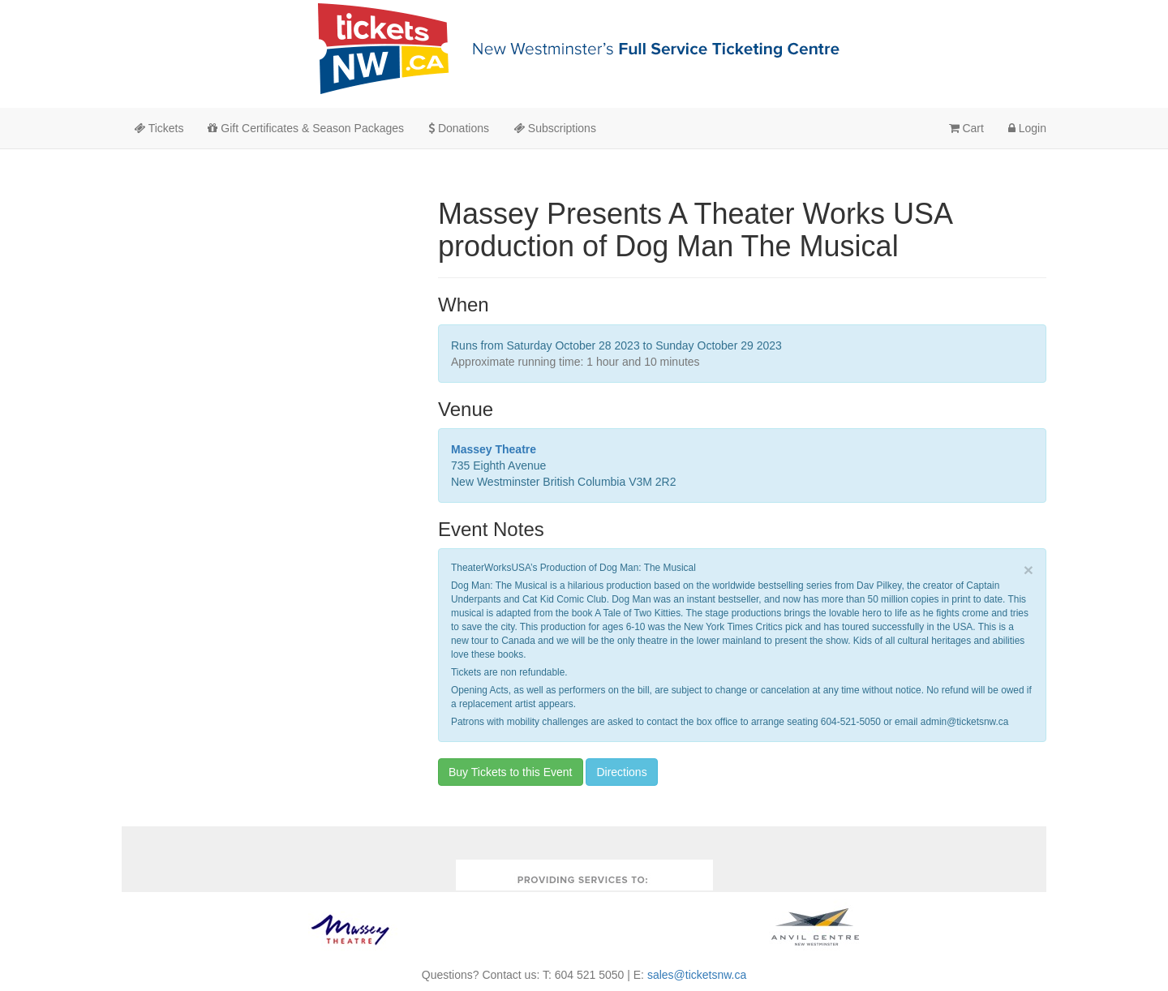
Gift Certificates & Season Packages (306, 128)
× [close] (1028, 569)
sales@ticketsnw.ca (696, 974)
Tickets (158, 128)
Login (1027, 128)
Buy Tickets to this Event (511, 772)
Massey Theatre (493, 449)
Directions (621, 772)
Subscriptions (554, 128)
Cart (966, 128)
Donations (458, 128)
